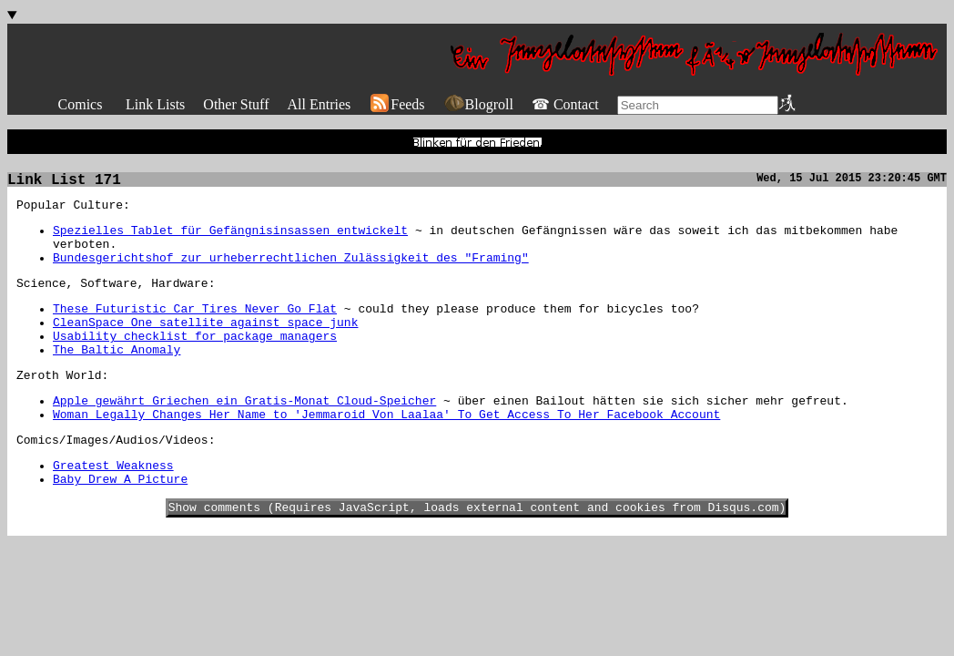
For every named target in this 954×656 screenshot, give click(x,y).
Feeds (396, 104)
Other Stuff (236, 104)
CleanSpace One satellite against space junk (205, 347)
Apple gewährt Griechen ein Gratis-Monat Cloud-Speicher (244, 436)
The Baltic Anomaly (116, 380)
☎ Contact (565, 104)
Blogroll (478, 104)
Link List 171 (64, 186)
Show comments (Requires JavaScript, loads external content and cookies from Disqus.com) (477, 556)
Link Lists (155, 104)
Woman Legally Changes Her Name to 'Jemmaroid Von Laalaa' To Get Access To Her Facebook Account (386, 453)
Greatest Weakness (113, 509)
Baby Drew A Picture (120, 526)
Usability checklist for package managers (195, 363)
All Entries (318, 104)
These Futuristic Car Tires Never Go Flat (195, 331)
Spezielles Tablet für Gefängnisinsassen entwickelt (230, 241)
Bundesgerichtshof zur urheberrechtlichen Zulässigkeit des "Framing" (291, 274)
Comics (80, 104)
